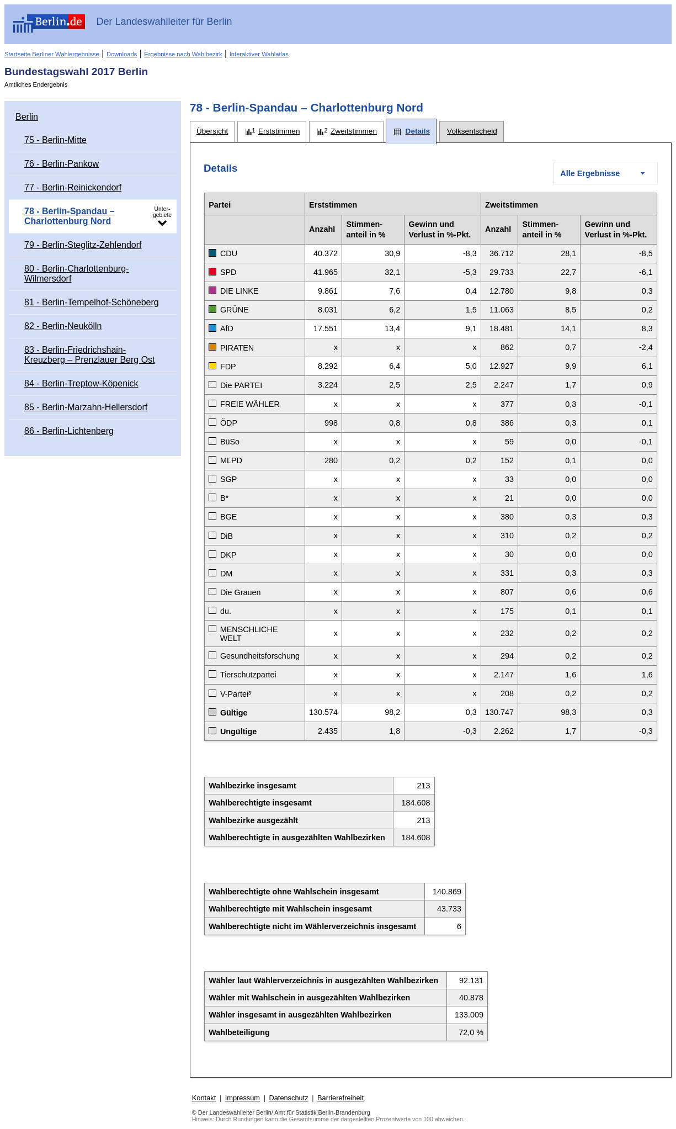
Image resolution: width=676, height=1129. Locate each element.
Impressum (242, 1098)
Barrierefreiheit (340, 1098)
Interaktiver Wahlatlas (259, 54)
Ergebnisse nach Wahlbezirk (183, 54)
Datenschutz (288, 1098)
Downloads (122, 54)
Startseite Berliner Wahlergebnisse (51, 54)
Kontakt (204, 1098)
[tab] (212, 132)
